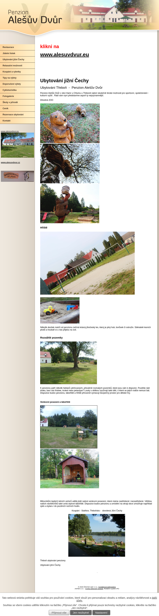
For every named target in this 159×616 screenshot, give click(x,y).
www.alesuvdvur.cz (10, 162)
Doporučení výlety (12, 84)
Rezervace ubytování (13, 114)
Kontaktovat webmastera (107, 587)
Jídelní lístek (9, 53)
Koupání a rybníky (12, 72)
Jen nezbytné (81, 612)
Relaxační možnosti (12, 65)
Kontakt (6, 120)
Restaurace (8, 47)
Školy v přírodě (10, 102)
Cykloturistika (9, 90)
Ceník (5, 108)
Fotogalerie (8, 96)
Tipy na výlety (9, 78)
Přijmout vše (59, 612)
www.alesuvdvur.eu (64, 54)
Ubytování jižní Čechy (13, 59)
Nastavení (101, 612)
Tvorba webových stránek (94, 589)
